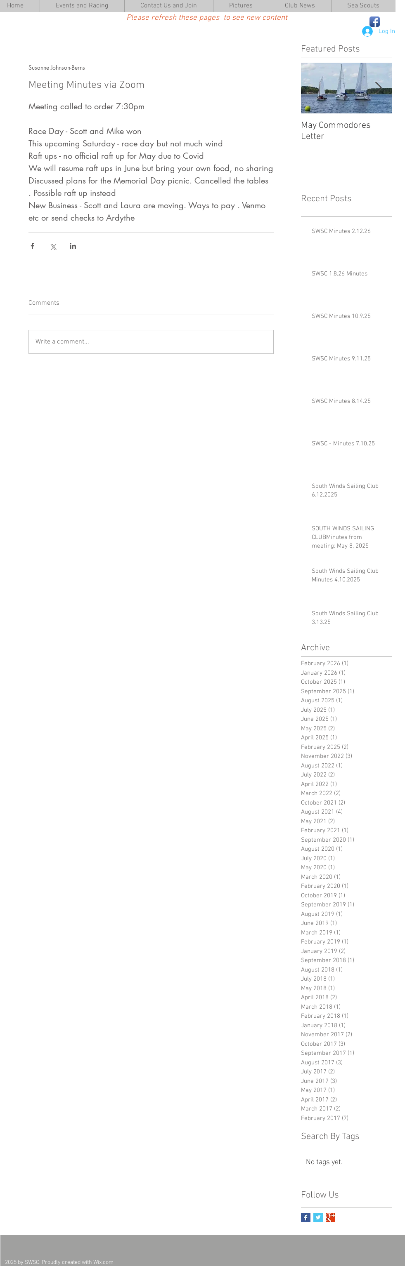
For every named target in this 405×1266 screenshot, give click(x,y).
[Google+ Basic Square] (330, 1217)
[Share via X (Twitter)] (53, 246)
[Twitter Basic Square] (318, 1217)
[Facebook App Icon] (374, 21)
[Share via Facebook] (32, 246)
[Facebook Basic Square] (305, 1217)
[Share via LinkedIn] (73, 246)
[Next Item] (378, 88)
